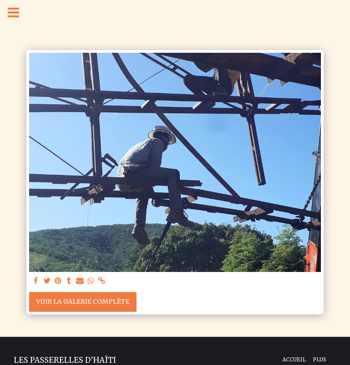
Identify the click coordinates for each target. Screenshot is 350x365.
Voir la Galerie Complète (82, 301)
